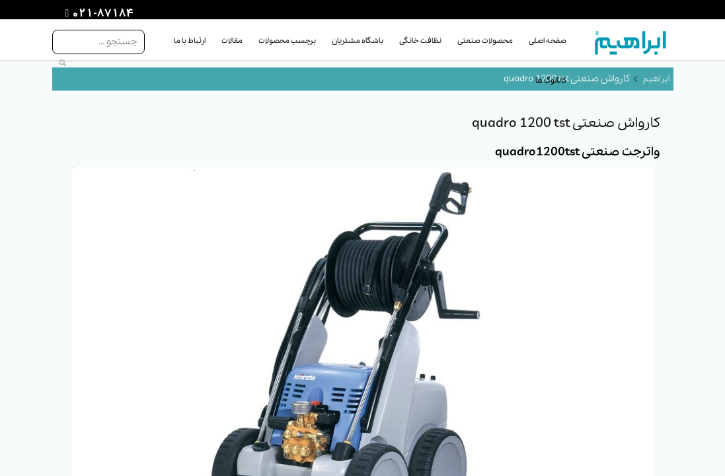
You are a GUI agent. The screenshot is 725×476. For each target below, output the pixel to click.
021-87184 (101, 14)
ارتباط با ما (190, 41)
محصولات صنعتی (485, 41)
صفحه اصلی (547, 41)
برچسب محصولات (287, 41)
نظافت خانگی (420, 41)
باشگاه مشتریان (357, 41)
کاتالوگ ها (550, 80)
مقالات (232, 41)
